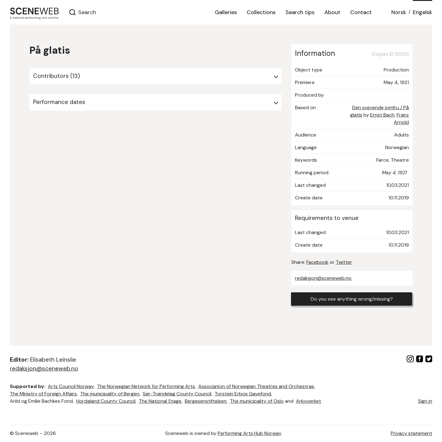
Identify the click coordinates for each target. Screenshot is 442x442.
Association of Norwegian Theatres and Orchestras (256, 386)
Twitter (344, 262)
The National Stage (160, 401)
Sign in (425, 401)
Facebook (317, 262)
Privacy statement (411, 433)
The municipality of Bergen (109, 393)
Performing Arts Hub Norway (249, 433)
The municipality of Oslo (257, 401)
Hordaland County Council (105, 401)
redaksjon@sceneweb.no (323, 278)
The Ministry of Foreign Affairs (43, 393)
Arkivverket (308, 401)
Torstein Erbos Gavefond (243, 393)
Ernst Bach (382, 115)
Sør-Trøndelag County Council (177, 393)
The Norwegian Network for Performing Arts (146, 386)
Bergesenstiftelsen (206, 401)
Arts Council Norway (71, 386)
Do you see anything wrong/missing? (352, 299)
